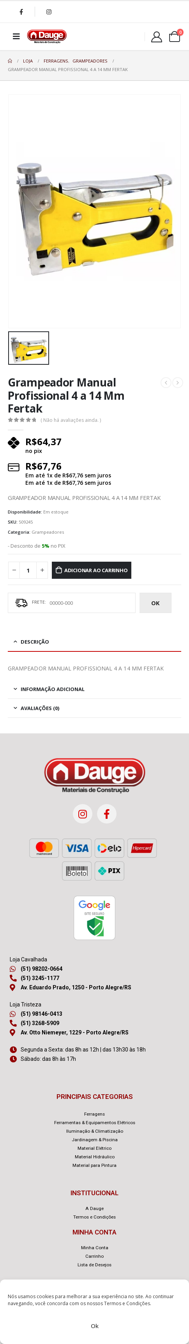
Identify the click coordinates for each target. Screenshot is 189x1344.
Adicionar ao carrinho (96, 570)
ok (155, 603)
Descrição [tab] (35, 641)
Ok (95, 1326)
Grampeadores (48, 532)
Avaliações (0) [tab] (40, 708)
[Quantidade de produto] (28, 570)
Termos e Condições (127, 1303)
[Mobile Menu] (16, 36)
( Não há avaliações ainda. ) (71, 420)
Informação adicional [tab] (53, 689)
